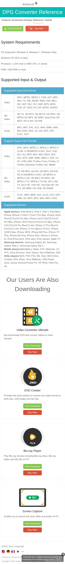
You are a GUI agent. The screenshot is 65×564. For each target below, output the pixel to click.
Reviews (28, 20)
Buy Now (39, 28)
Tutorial (48, 20)
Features (6, 20)
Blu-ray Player (32, 450)
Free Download (14, 28)
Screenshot (17, 20)
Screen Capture (32, 511)
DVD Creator (32, 390)
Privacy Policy (49, 560)
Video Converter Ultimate (32, 330)
